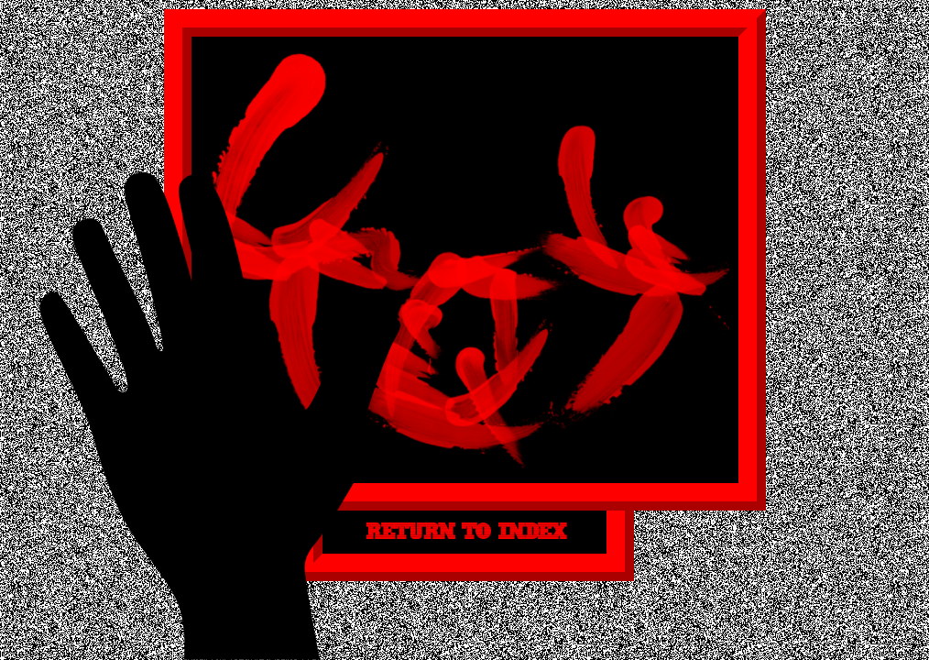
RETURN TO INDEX (464, 532)
